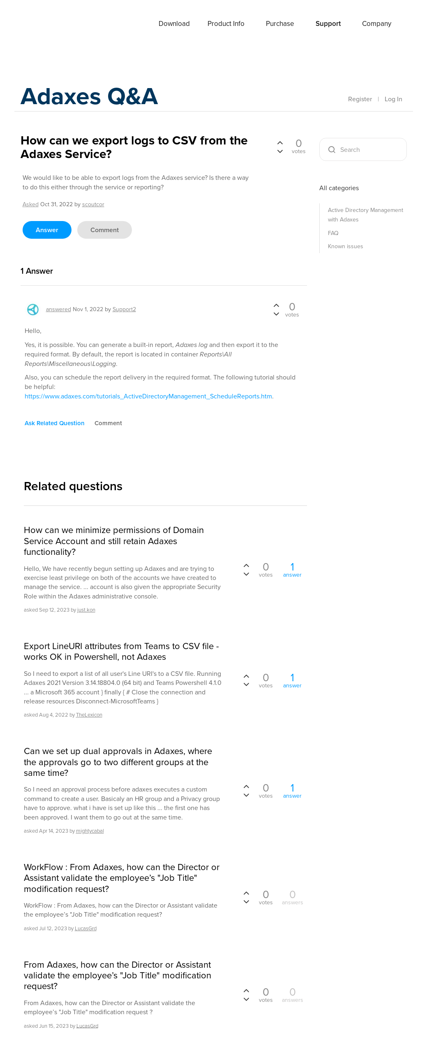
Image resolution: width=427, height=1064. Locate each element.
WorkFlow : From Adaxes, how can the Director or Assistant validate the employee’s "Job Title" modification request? (121, 878)
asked (31, 204)
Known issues (345, 246)
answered (58, 309)
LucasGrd (86, 928)
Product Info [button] (226, 24)
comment (104, 230)
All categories (339, 188)
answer (47, 230)
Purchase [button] (280, 24)
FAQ (333, 233)
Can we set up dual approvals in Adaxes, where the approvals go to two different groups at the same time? (118, 762)
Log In (393, 99)
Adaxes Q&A (91, 96)
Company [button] (376, 24)
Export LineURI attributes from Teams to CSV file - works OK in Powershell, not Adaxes (121, 652)
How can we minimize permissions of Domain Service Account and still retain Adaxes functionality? (114, 541)
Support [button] (328, 24)
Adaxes (53, 24)
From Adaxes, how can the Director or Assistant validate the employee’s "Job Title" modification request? (117, 975)
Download (174, 24)
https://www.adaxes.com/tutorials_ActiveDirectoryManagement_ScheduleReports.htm (148, 396)
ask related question (55, 423)
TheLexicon (89, 715)
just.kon (86, 610)
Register (360, 99)
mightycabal (90, 831)
